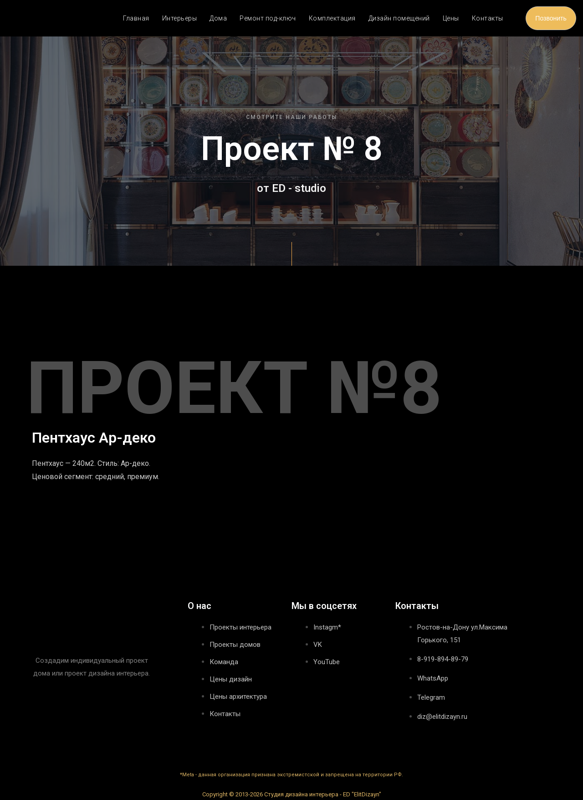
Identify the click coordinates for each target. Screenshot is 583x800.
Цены (451, 18)
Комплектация (332, 18)
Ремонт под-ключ (268, 18)
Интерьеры (179, 18)
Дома (218, 18)
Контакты (487, 18)
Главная (136, 18)
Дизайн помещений (399, 18)
